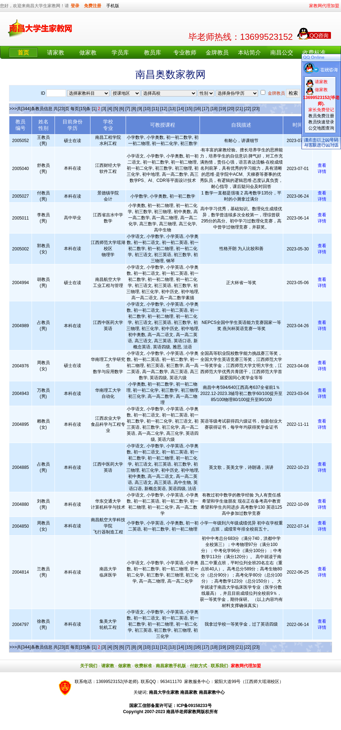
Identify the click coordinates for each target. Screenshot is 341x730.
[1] (94, 108)
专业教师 (184, 53)
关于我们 (88, 665)
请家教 (55, 53)
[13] (172, 108)
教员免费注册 (321, 115)
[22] (247, 108)
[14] (180, 108)
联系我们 (219, 665)
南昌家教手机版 (171, 665)
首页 (23, 53)
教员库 (152, 53)
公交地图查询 (321, 128)
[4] (109, 108)
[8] (133, 108)
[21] (239, 108)
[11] (155, 108)
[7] (127, 108)
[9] (139, 108)
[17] (205, 108)
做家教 (88, 53)
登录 (75, 5)
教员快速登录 (321, 121)
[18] (214, 108)
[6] (122, 108)
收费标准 (314, 53)
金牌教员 (217, 53)
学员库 (120, 53)
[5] (115, 108)
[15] (188, 108)
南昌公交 (281, 53)
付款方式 (198, 665)
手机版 (112, 5)
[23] (256, 108)
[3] (103, 108)
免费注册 (92, 5)
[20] (230, 108)
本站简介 (249, 53)
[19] (222, 108)
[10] (146, 108)
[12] (163, 108)
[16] (197, 108)
